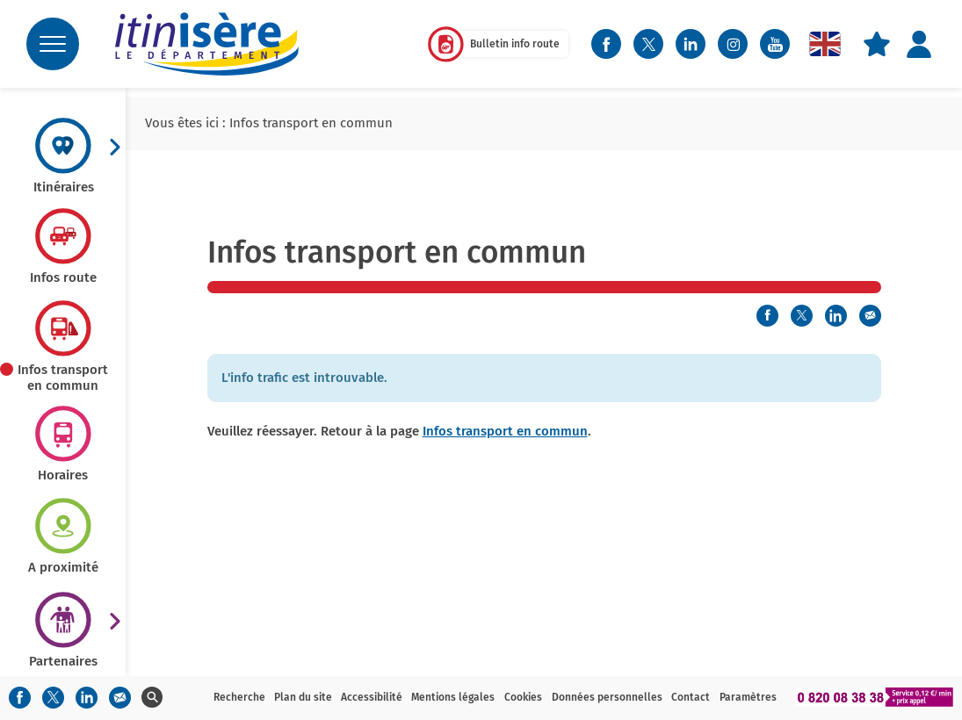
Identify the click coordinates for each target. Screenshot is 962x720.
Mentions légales (453, 697)
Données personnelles (607, 697)
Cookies (523, 697)
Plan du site (303, 697)
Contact (690, 697)
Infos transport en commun (505, 431)
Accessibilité (371, 697)
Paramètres (748, 697)
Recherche (239, 697)
